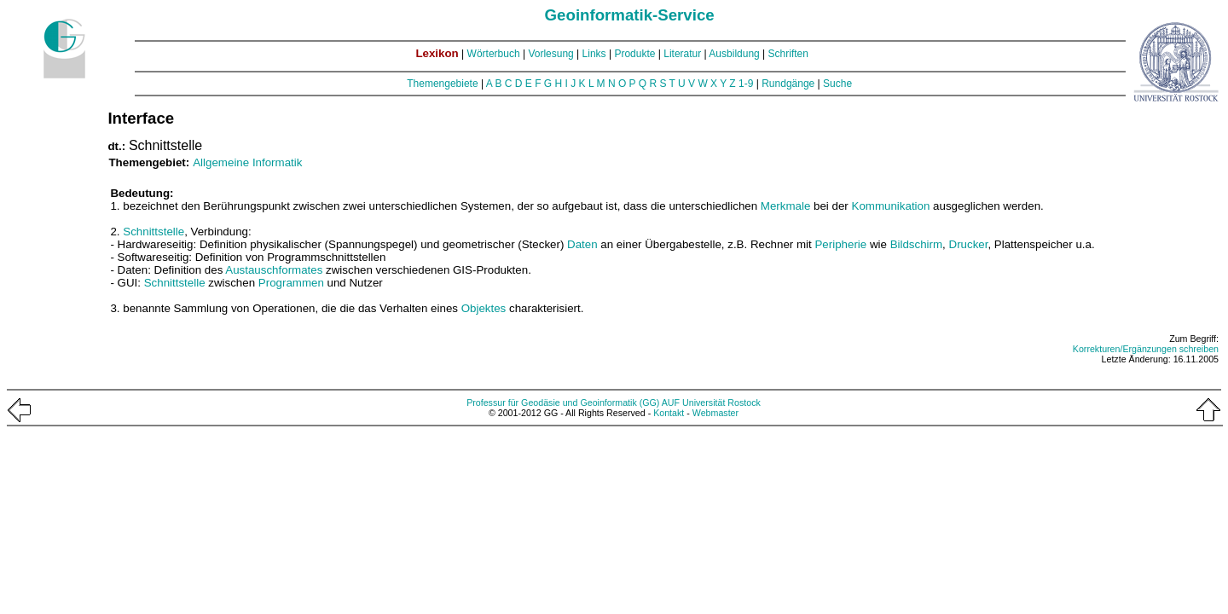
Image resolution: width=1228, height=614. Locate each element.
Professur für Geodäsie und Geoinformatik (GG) (562, 402)
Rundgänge (788, 84)
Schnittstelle (153, 231)
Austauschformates (273, 270)
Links (594, 54)
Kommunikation (891, 206)
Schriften (788, 54)
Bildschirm (916, 244)
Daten (582, 244)
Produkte (634, 54)
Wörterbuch (493, 54)
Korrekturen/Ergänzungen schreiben (1146, 349)
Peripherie (840, 244)
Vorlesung (550, 54)
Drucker (968, 244)
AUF (671, 402)
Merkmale (786, 206)
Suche (837, 84)
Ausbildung (734, 54)
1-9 (746, 84)
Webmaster (715, 413)
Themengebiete (442, 84)
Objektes (484, 308)
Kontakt (668, 413)
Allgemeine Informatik (247, 162)
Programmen (291, 282)
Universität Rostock (721, 402)
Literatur (682, 54)
